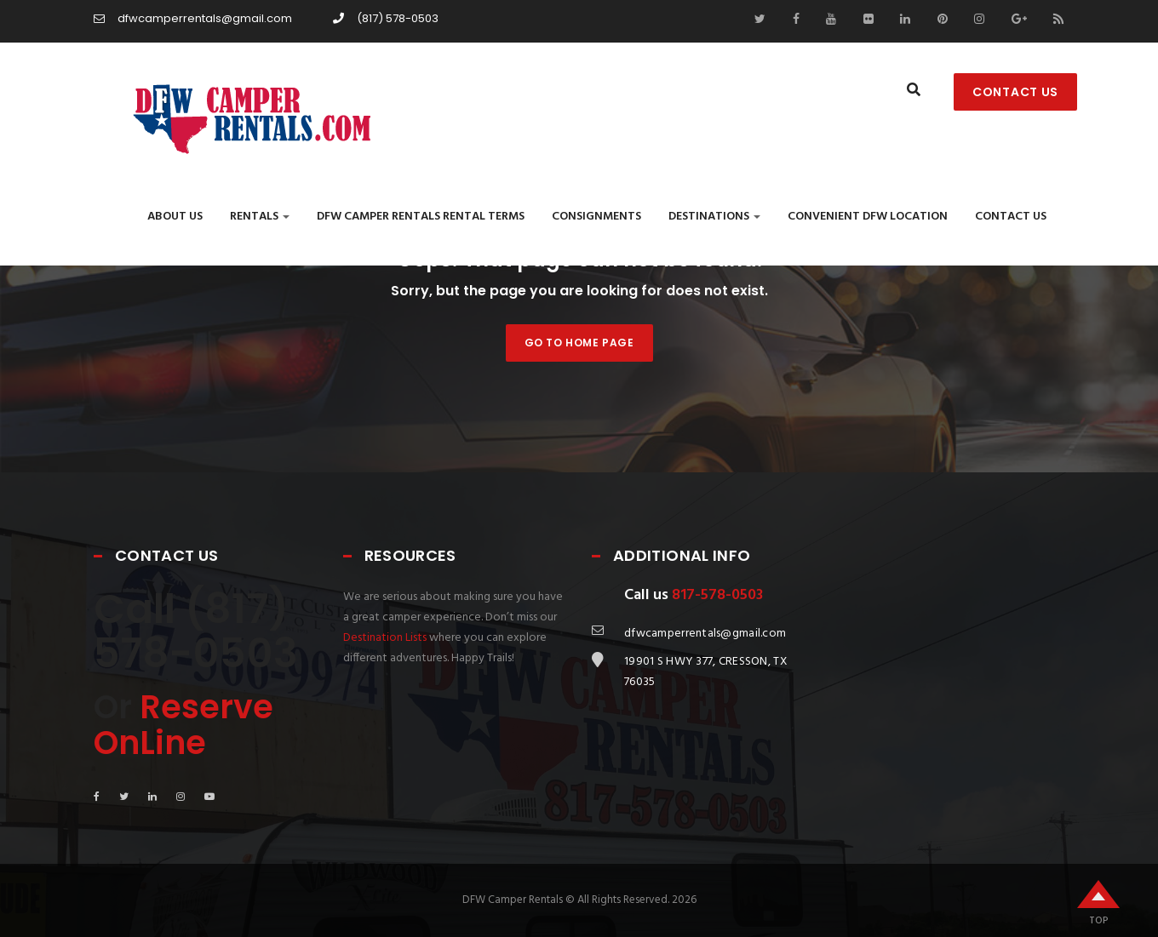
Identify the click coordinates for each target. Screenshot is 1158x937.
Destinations (714, 216)
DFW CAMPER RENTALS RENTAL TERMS (421, 216)
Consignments (596, 216)
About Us (175, 216)
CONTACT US (1015, 91)
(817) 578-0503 (386, 18)
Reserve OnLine (183, 724)
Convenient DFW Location (868, 216)
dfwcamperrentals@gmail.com (193, 18)
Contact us (1010, 216)
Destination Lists (385, 638)
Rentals (260, 216)
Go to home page (579, 342)
